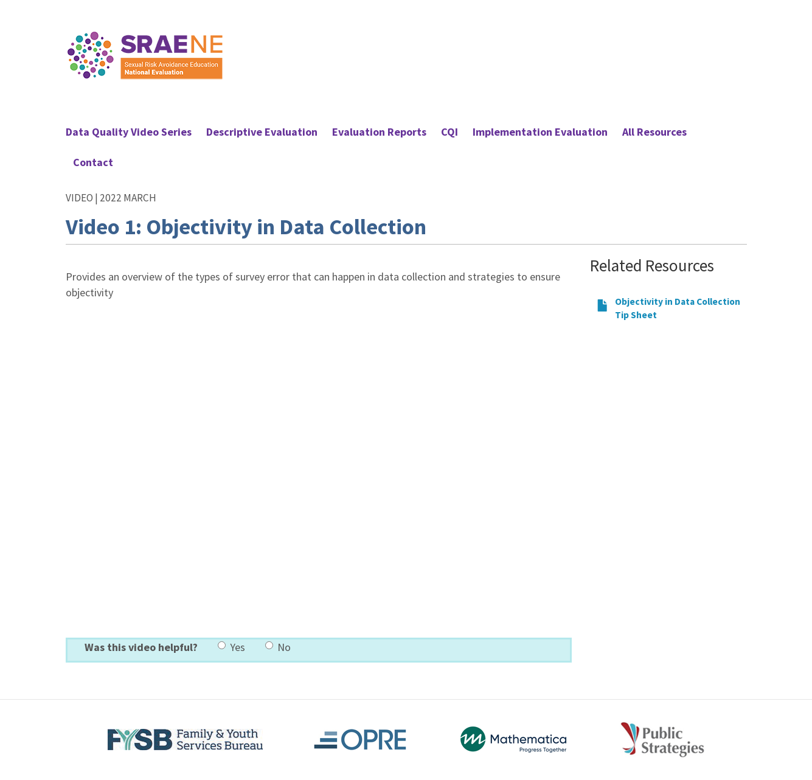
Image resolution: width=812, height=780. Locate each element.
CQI (449, 132)
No (278, 647)
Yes (231, 647)
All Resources (654, 132)
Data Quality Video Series (129, 132)
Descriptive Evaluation (262, 132)
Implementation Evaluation (540, 132)
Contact (93, 162)
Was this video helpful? (141, 647)
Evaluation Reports (379, 132)
